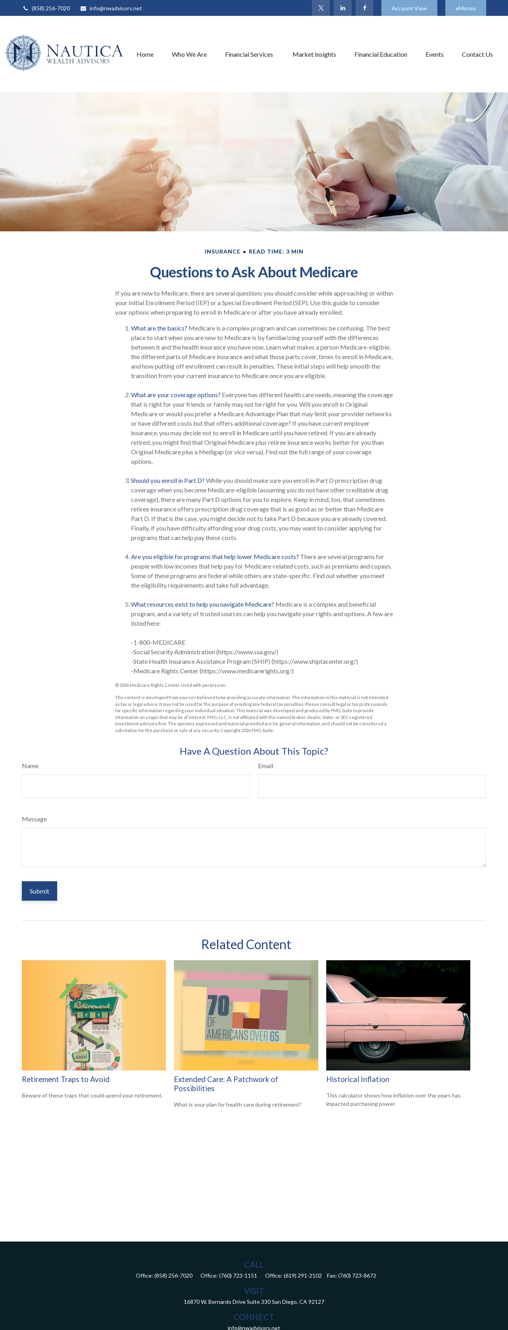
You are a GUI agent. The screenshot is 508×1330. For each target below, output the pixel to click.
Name (30, 765)
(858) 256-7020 (46, 8)
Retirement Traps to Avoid (66, 1079)
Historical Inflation (357, 1079)
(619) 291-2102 (303, 1275)
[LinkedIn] (343, 8)
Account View (409, 8)
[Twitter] (321, 8)
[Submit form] (39, 891)
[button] (145, 54)
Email (265, 765)
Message (34, 819)
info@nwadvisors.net (111, 8)
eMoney (466, 8)
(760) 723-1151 (238, 1275)
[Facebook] (364, 8)
